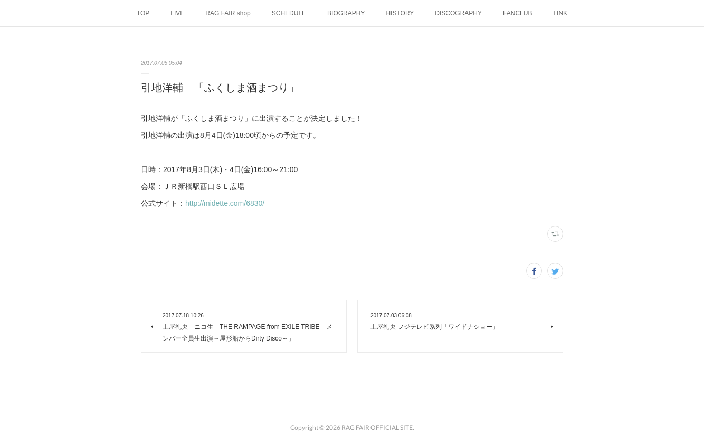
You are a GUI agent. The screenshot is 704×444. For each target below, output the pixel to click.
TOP (143, 13)
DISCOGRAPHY (458, 13)
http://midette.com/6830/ (224, 203)
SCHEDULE (289, 13)
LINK (560, 13)
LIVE (177, 13)
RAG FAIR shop (227, 13)
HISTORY (400, 13)
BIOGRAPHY (346, 13)
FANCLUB (517, 13)
